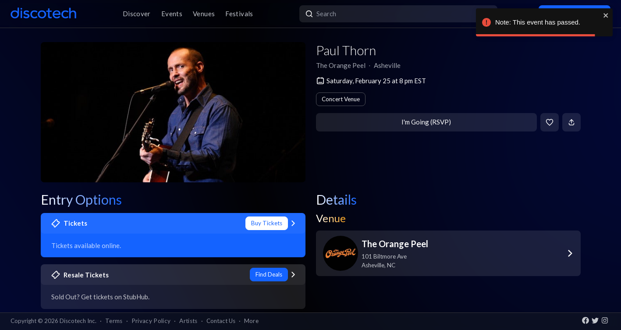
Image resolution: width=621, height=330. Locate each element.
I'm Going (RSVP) (426, 122)
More (251, 320)
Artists (188, 320)
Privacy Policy (151, 320)
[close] (606, 15)
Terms (114, 320)
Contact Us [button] (220, 320)
